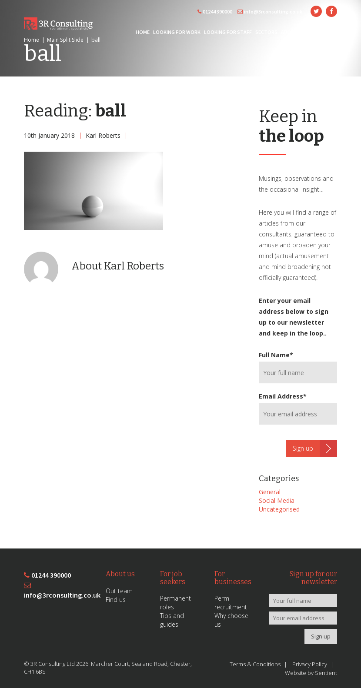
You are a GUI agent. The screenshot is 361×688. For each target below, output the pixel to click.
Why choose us (231, 620)
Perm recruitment (230, 602)
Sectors (266, 32)
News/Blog (322, 32)
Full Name (276, 355)
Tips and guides (172, 620)
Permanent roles (175, 602)
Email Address (283, 396)
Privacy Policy (309, 664)
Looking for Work (177, 32)
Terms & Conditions (255, 664)
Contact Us (321, 46)
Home (143, 32)
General (270, 492)
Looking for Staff (228, 32)
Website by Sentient (311, 673)
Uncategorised (279, 509)
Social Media (276, 500)
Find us (116, 599)
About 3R (292, 32)
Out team (119, 591)
